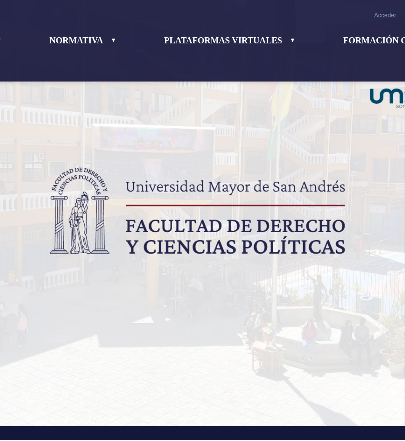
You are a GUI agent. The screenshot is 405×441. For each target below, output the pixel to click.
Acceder (385, 15)
